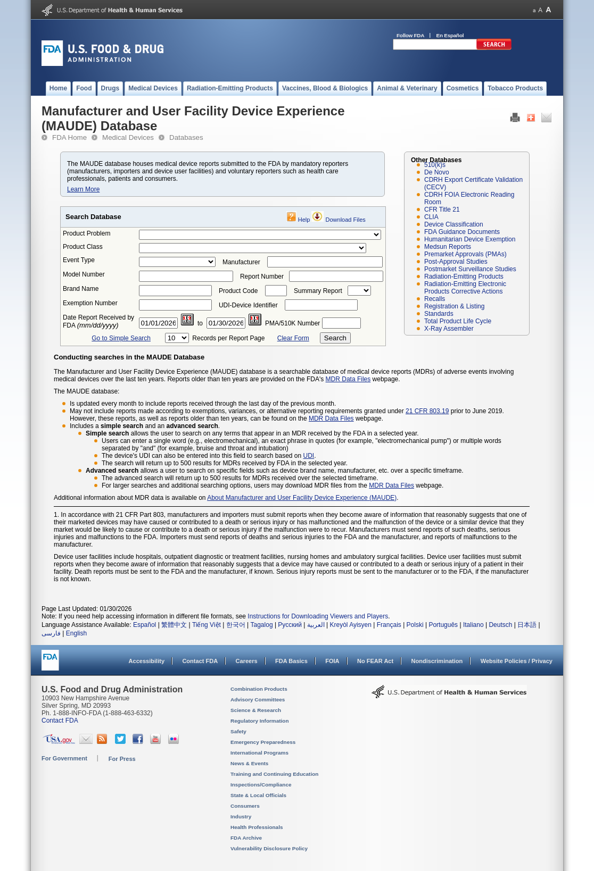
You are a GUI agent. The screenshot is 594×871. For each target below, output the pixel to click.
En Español (450, 35)
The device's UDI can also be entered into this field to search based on (202, 455)
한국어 (235, 625)
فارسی (51, 633)
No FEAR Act (375, 661)
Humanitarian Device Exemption (469, 239)
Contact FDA (200, 661)
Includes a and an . (145, 426)
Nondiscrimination (437, 661)
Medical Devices (128, 137)
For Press (122, 759)
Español (144, 625)
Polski (415, 625)
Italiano (473, 625)
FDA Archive (246, 838)
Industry (240, 816)
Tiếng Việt (206, 625)
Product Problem (86, 233)
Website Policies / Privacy (516, 661)
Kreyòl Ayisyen (350, 625)
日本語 (527, 625)
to (200, 323)
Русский (290, 625)
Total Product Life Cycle (457, 321)
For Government (64, 758)
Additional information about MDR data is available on (130, 497)
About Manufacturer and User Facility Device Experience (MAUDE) (302, 497)
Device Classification (453, 224)
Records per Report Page (228, 338)
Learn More (83, 189)
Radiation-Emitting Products (464, 276)
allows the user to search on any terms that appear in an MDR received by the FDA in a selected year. (252, 433)
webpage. (368, 418)
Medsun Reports (447, 246)
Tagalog (262, 625)
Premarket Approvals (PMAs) (465, 254)
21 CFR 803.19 (427, 411)
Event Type (79, 260)
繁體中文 (174, 625)
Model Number (84, 274)
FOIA (332, 661)
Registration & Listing (454, 306)
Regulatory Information (259, 721)
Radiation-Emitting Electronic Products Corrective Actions (465, 287)
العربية (316, 625)
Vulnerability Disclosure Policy (269, 848)
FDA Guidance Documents (462, 232)
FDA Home (69, 137)
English (76, 633)
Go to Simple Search (121, 338)
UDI (309, 455)
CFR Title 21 (442, 209)
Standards (438, 313)
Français (389, 625)
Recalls (434, 299)
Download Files (346, 219)
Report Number (262, 276)
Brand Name (80, 288)
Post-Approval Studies (456, 261)
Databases (186, 137)
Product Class (83, 246)
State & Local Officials (258, 795)
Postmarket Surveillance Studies (470, 269)
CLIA (431, 217)
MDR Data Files (348, 379)
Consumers (245, 806)
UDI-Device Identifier (248, 305)
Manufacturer (241, 262)
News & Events (249, 763)
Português (443, 625)
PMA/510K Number (292, 323)
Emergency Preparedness (262, 742)
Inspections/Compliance (261, 785)
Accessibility (146, 661)
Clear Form (293, 338)
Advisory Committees (257, 699)
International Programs (259, 753)
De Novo (436, 172)
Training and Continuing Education (274, 774)
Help (304, 219)
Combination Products (258, 689)
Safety (238, 731)
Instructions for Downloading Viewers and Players (318, 616)
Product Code (238, 291)
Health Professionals (256, 827)
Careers (247, 661)
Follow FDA (410, 35)
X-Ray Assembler (449, 328)
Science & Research (255, 710)
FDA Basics (291, 661)
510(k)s (435, 165)
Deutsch (500, 625)
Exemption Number (90, 303)
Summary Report (318, 291)
